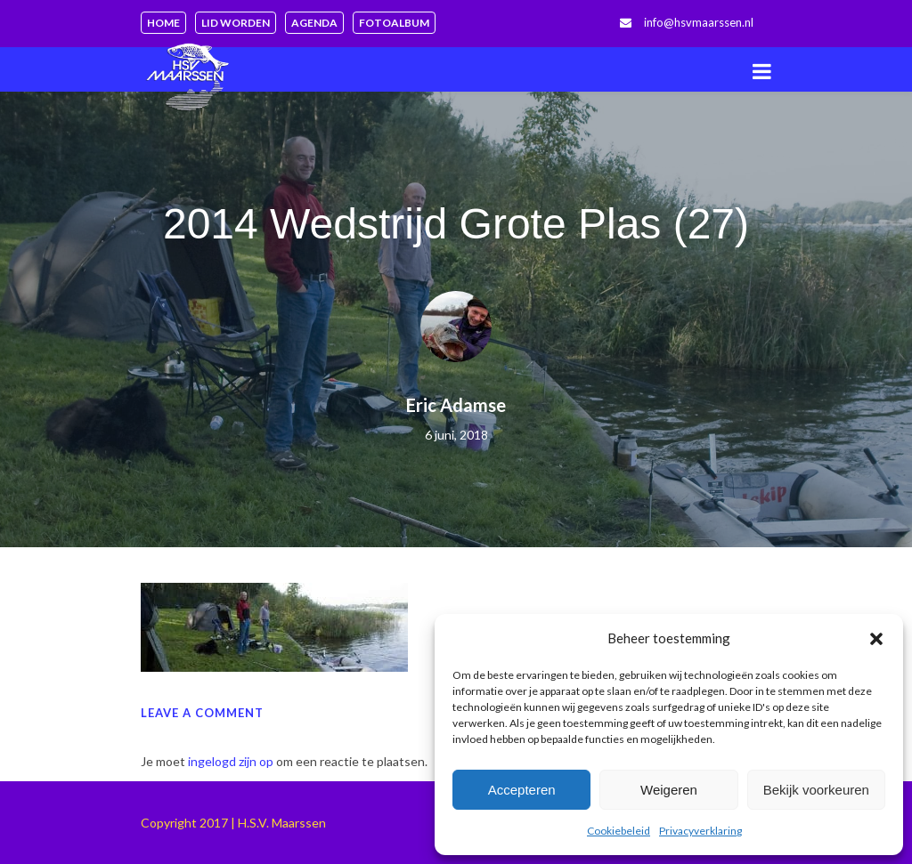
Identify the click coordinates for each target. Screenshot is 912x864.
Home (163, 22)
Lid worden (235, 22)
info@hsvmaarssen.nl (698, 22)
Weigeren (668, 789)
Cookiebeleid (618, 830)
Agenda (314, 22)
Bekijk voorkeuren (816, 789)
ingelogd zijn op (230, 761)
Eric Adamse (456, 405)
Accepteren (522, 789)
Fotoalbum (394, 22)
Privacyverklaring (700, 830)
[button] (876, 639)
